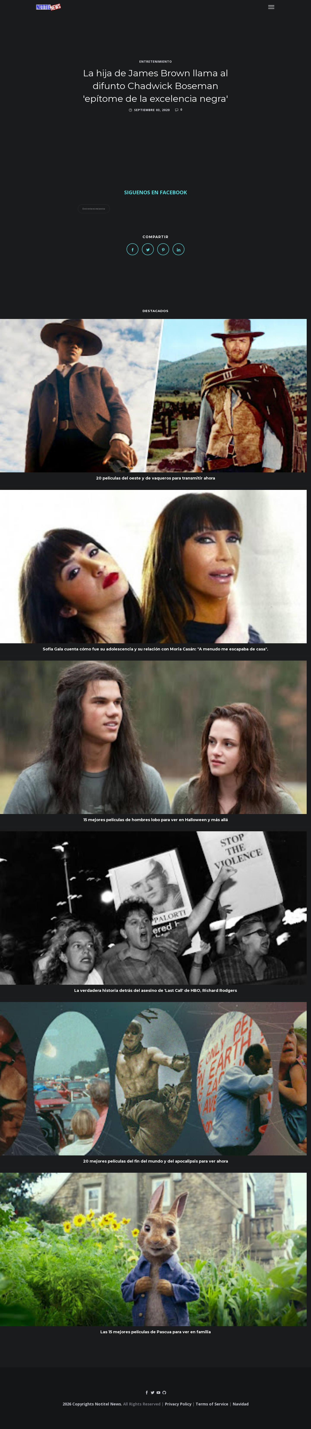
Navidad (241, 1404)
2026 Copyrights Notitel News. (92, 1404)
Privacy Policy (178, 1404)
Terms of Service (212, 1404)
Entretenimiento (155, 62)
